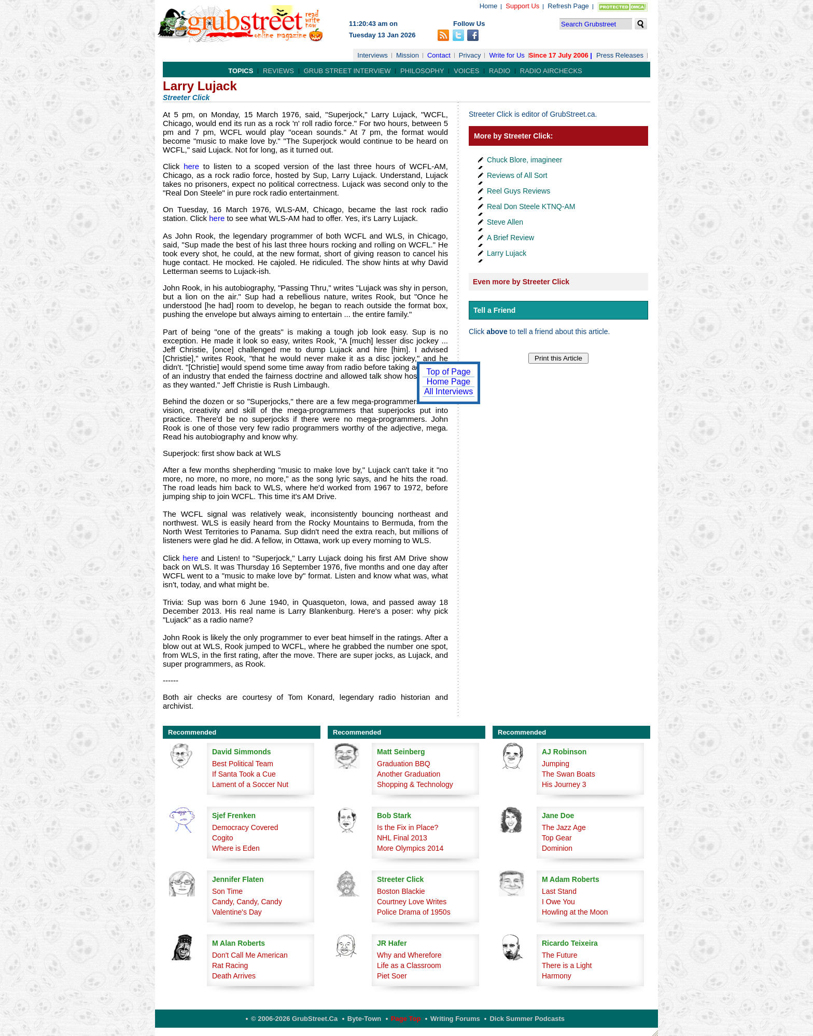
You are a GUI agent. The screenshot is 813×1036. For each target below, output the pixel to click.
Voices (466, 71)
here (190, 166)
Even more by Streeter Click (521, 282)
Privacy (470, 55)
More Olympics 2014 (410, 848)
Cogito (222, 838)
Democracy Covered (245, 827)
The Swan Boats (568, 774)
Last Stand (559, 891)
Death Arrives (234, 976)
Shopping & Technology (415, 784)
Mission (407, 55)
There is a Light (567, 965)
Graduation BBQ (403, 763)
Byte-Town (364, 1019)
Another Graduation (408, 774)
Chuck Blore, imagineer (525, 160)
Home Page (449, 381)
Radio (499, 71)
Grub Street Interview (347, 71)
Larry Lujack (506, 253)
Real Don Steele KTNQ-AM (531, 206)
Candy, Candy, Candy (247, 901)
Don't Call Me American (250, 955)
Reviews (278, 71)
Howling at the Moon (575, 912)
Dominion (557, 848)
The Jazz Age (564, 827)
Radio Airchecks (551, 71)
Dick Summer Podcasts (527, 1019)
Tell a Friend (494, 310)
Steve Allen (505, 222)
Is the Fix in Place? (407, 827)
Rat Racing (230, 965)
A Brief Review (510, 237)
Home (489, 6)
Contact (439, 55)
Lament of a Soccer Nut (250, 784)
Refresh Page (568, 6)
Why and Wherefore (409, 955)
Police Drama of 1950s (414, 912)
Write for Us (506, 55)
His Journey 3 (564, 784)
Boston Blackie (401, 891)
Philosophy (422, 71)
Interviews (372, 55)
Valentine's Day (237, 912)
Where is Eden (236, 848)
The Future (559, 955)
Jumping (555, 763)
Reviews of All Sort (517, 175)
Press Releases (619, 55)
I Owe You (558, 901)
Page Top (406, 1019)
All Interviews (448, 391)
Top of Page (448, 371)
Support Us (522, 6)
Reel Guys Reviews (518, 191)
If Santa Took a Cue (244, 774)
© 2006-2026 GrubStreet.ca (294, 1019)
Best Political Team (242, 763)
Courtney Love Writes (411, 901)
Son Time (227, 891)
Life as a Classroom (409, 965)
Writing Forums (455, 1019)
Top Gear (557, 838)
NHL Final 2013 (402, 838)
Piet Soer (392, 976)
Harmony (556, 976)
